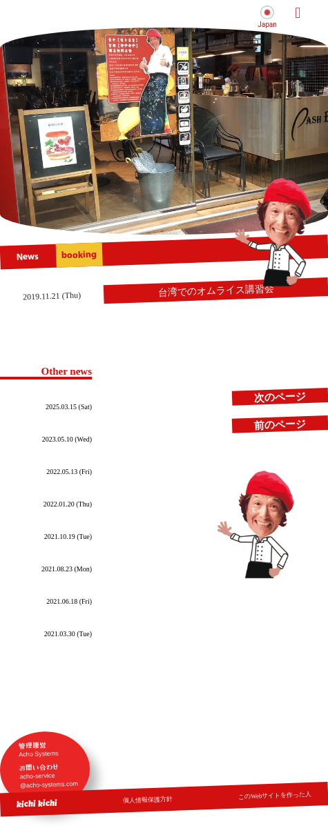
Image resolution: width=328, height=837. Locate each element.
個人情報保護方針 (148, 799)
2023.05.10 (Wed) (67, 439)
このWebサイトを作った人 (275, 795)
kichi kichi (37, 802)
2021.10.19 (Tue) (68, 536)
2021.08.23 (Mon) (66, 569)
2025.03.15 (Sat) (69, 407)
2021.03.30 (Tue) (68, 634)
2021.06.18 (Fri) (69, 601)
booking (79, 255)
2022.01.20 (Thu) (68, 504)
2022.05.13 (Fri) (69, 471)
